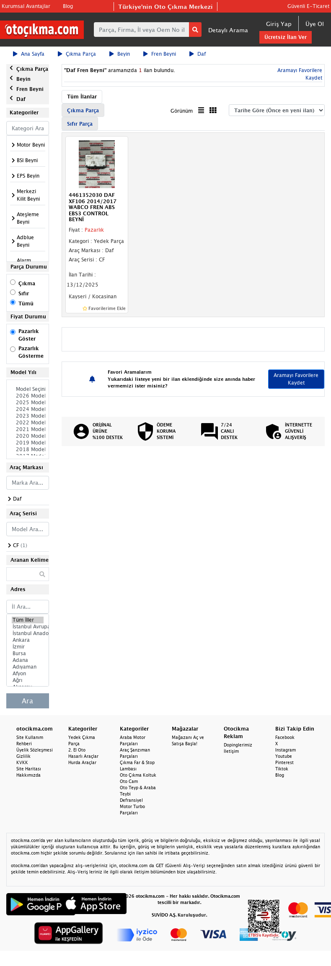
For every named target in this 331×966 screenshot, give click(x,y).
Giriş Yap (279, 23)
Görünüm (182, 111)
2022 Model (27, 422)
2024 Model (27, 409)
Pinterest (284, 762)
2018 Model (27, 449)
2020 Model (27, 436)
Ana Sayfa (28, 54)
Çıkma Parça (77, 54)
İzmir (28, 646)
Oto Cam (129, 781)
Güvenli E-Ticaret (308, 6)
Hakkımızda (28, 774)
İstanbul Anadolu (28, 633)
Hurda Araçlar (82, 762)
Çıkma (26, 283)
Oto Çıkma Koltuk (138, 774)
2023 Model (27, 416)
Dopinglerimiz (238, 744)
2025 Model (27, 402)
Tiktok (281, 768)
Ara (27, 701)
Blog (68, 6)
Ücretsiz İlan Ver (285, 37)
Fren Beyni (159, 54)
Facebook (285, 737)
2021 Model (27, 429)
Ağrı (28, 680)
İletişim (231, 751)
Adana (28, 660)
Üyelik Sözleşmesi (34, 749)
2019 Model (27, 442)
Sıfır (23, 293)
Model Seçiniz (27, 389)
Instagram (285, 749)
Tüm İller (28, 620)
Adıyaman (28, 667)
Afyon (28, 673)
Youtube (283, 756)
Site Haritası (28, 768)
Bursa (28, 653)
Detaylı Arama (228, 30)
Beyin (119, 54)
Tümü (26, 303)
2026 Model (27, 396)
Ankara (28, 640)
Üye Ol (314, 23)
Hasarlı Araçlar (83, 756)
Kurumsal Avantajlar (26, 6)
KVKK (22, 762)
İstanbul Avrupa (28, 626)
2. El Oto (76, 749)
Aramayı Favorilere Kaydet (296, 379)
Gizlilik (23, 756)
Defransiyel (131, 800)
